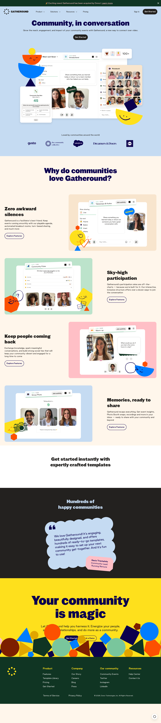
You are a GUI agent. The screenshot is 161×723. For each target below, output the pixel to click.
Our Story (76, 693)
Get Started (48, 705)
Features (47, 693)
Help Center (134, 693)
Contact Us (134, 697)
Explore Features (14, 236)
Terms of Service (51, 715)
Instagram (104, 701)
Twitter (103, 697)
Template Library (51, 697)
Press (74, 705)
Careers (75, 697)
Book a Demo (89, 644)
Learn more (107, 3)
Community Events (109, 693)
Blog (73, 701)
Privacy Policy (75, 715)
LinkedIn (104, 705)
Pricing (46, 701)
